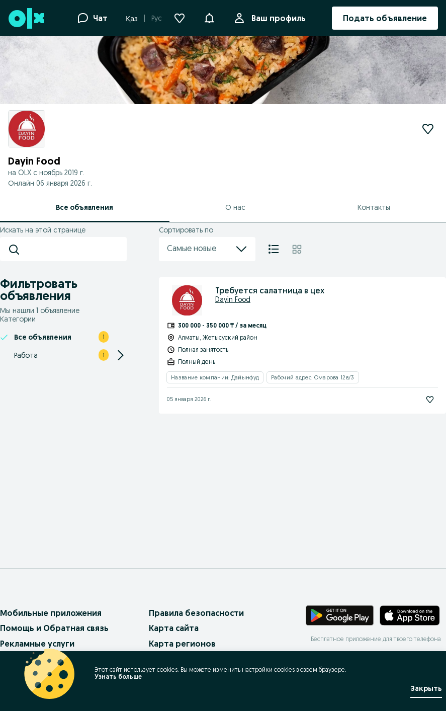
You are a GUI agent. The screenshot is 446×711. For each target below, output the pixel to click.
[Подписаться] (430, 399)
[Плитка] (297, 249)
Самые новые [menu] (207, 249)
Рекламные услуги (37, 644)
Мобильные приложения (51, 613)
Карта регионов (182, 644)
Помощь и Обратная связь (54, 628)
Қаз (132, 18)
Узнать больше (118, 676)
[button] (209, 17)
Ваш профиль (276, 18)
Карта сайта (174, 628)
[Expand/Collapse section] (121, 355)
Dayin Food (232, 299)
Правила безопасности (196, 613)
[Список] (273, 249)
